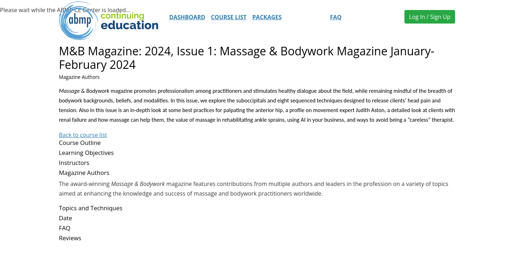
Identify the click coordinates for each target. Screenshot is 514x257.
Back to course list (83, 135)
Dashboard (187, 17)
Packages (267, 17)
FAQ (336, 17)
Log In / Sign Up (429, 17)
